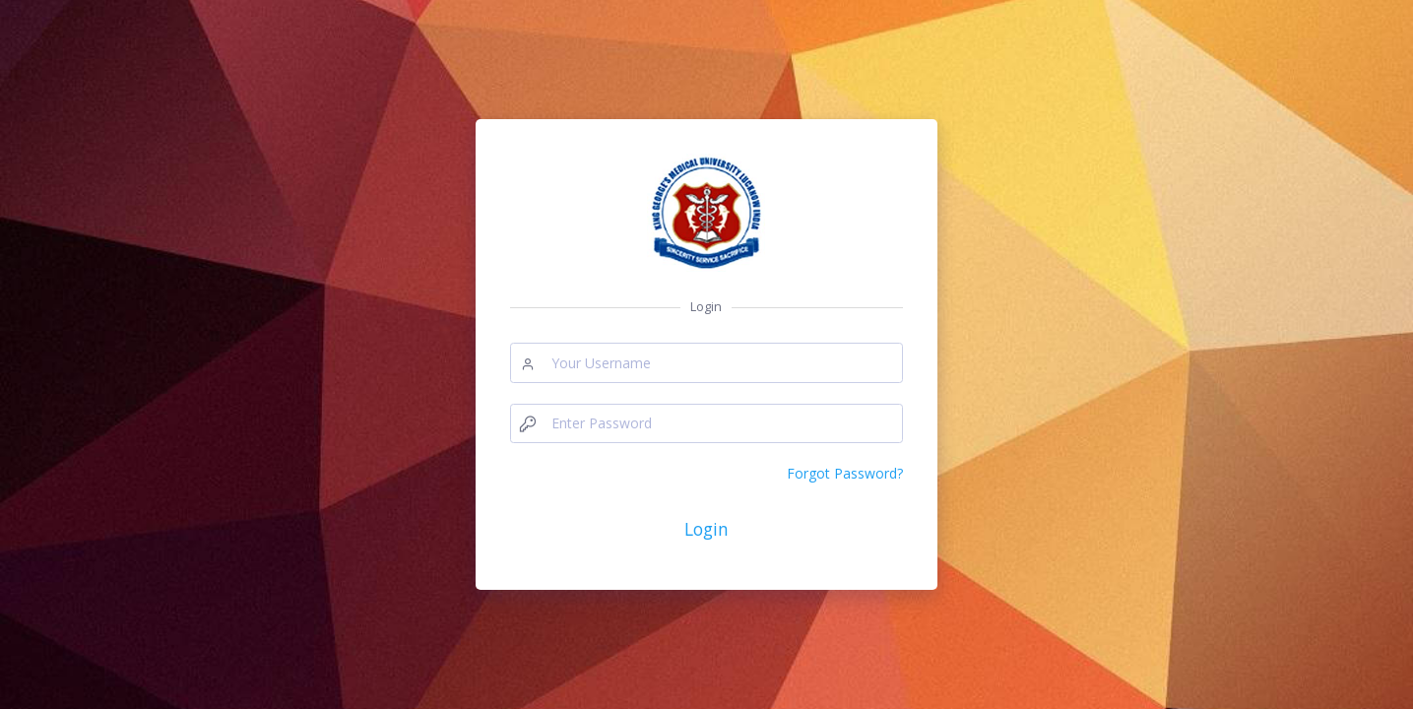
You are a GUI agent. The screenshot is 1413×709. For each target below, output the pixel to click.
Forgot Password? (845, 473)
